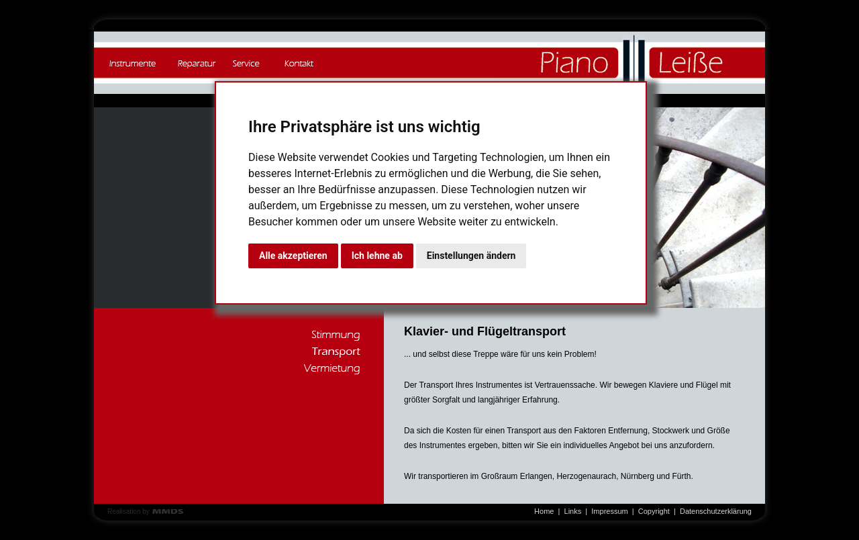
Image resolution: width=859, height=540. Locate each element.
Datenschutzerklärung (716, 511)
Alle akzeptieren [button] (293, 255)
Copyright (654, 511)
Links (573, 511)
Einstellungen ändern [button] (471, 255)
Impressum (609, 511)
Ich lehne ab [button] (377, 255)
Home (544, 511)
